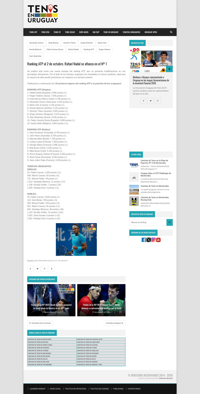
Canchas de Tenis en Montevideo (155, 186)
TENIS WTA (45, 32)
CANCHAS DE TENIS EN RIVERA (86, 356)
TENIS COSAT (70, 32)
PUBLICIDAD (117, 389)
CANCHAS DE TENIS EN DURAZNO (38, 348)
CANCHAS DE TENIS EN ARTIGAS (38, 342)
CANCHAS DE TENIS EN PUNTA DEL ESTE (89, 339)
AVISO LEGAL (54, 389)
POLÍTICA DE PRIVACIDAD (74, 389)
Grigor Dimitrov (87, 43)
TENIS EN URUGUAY (110, 32)
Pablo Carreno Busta (55, 49)
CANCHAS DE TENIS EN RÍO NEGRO (39, 356)
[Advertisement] (151, 130)
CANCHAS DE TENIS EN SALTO (86, 359)
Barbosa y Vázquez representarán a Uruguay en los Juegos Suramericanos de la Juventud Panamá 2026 (151, 80)
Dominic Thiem (69, 43)
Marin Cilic (102, 43)
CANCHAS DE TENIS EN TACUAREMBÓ (40, 364)
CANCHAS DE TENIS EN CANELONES (88, 342)
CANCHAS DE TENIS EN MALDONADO (39, 353)
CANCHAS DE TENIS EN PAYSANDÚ (88, 353)
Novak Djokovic (35, 49)
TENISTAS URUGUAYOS (131, 32)
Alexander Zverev (36, 43)
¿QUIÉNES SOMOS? (36, 389)
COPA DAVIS (83, 32)
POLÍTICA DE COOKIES (98, 389)
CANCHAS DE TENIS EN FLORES (87, 348)
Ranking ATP (89, 49)
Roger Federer (104, 49)
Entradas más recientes (40, 323)
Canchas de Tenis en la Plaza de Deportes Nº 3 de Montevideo (154, 161)
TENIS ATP (33, 32)
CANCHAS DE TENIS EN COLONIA (87, 345)
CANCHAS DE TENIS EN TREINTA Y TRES (89, 364)
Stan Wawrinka (35, 56)
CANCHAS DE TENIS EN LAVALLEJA (88, 350)
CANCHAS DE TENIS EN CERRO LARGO (40, 345)
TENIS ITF (57, 32)
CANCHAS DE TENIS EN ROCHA (37, 359)
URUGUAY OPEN (151, 32)
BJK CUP (96, 32)
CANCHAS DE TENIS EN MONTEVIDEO (39, 339)
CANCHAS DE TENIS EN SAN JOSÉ (38, 362)
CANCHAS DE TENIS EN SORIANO (87, 362)
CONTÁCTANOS (132, 389)
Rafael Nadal (73, 49)
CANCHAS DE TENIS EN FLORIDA (38, 350)
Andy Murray (53, 43)
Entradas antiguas (114, 323)
